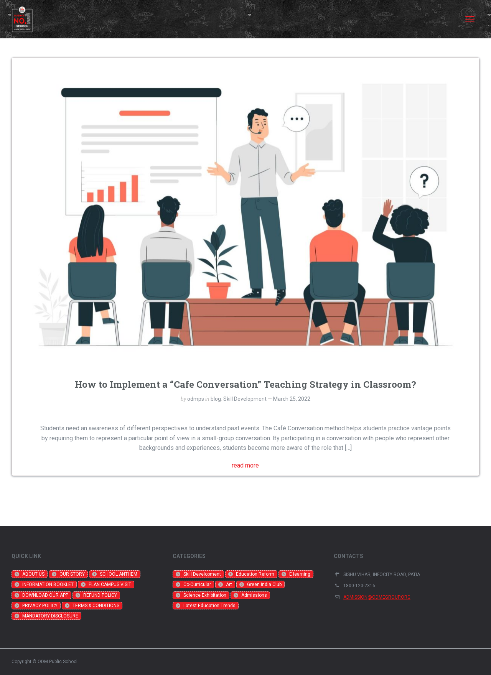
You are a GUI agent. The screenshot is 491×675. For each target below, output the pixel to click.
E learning (299, 574)
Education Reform (255, 574)
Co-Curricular (197, 584)
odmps (195, 399)
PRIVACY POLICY (40, 605)
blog (216, 399)
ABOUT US (33, 574)
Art (229, 584)
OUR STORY (72, 574)
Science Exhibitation (204, 595)
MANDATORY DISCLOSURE (50, 616)
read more (245, 465)
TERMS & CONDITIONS (95, 605)
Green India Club (264, 584)
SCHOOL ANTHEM (118, 574)
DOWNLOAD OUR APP (45, 595)
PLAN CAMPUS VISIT (110, 584)
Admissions (254, 595)
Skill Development (245, 399)
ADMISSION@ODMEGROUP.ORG (376, 597)
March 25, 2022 (291, 399)
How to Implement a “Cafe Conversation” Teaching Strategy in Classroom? (245, 384)
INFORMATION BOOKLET (48, 584)
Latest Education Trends (209, 605)
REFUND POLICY (100, 595)
